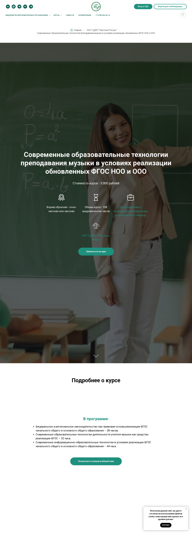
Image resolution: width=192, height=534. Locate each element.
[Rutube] (25, 7)
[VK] (8, 7)
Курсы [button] (57, 15)
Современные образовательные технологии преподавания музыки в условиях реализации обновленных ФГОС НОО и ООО (96, 33)
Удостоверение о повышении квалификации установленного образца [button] (130, 211)
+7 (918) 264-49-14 (103, 15)
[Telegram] (19, 7)
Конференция (84, 15)
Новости (70, 15)
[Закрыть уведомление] (186, 509)
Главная (75, 30)
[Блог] (31, 7)
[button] (96, 252)
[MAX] (14, 7)
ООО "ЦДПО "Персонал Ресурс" (102, 30)
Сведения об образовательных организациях (26, 15)
